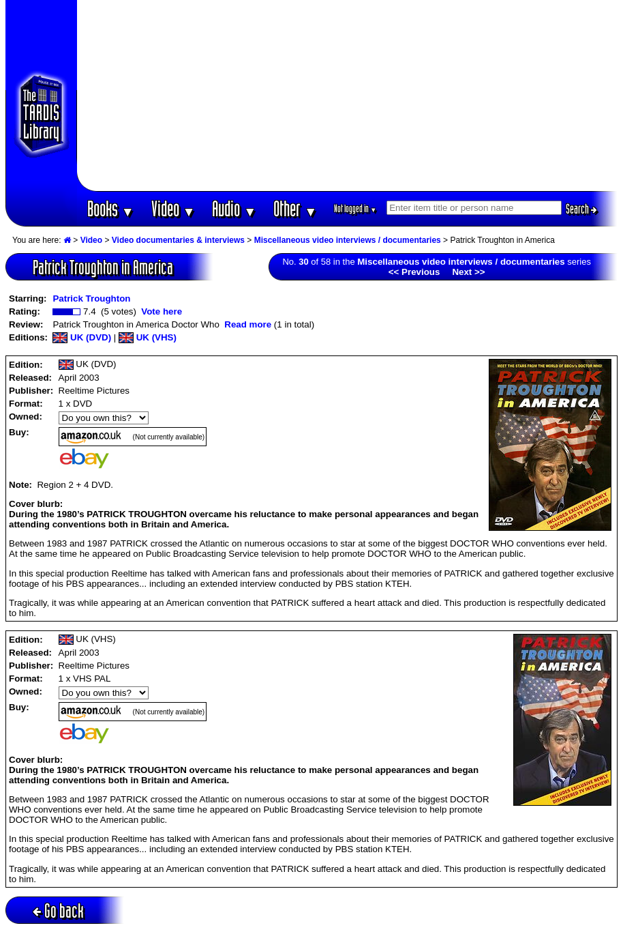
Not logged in (355, 208)
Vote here (161, 311)
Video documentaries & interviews (178, 240)
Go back (58, 910)
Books (110, 208)
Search (581, 208)
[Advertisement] (347, 95)
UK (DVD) (81, 337)
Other (295, 208)
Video (173, 208)
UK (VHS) (148, 337)
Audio (234, 208)
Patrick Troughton (91, 298)
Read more (247, 324)
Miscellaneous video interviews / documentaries (347, 240)
